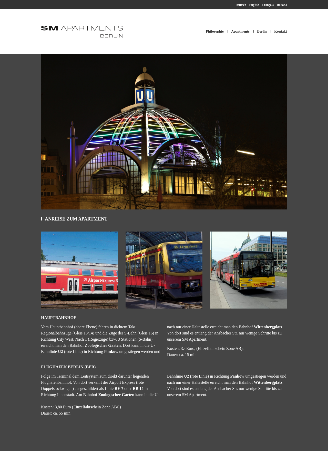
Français (268, 5)
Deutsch (240, 5)
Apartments (240, 31)
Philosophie (215, 31)
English (254, 5)
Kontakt (280, 31)
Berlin (261, 31)
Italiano (282, 5)
